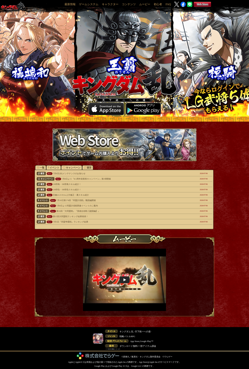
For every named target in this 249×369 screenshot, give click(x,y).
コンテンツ (129, 4)
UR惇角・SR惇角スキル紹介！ (107, 184)
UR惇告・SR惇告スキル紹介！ (107, 189)
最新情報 (70, 4)
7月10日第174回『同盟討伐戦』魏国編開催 (107, 200)
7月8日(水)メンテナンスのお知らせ (107, 173)
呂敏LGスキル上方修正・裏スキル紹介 (107, 195)
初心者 (158, 4)
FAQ (168, 4)
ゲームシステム (88, 4)
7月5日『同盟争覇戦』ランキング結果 (107, 221)
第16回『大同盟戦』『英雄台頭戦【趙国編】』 (107, 211)
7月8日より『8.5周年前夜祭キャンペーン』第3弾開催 (107, 178)
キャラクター (110, 4)
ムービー (144, 4)
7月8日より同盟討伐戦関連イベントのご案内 (107, 205)
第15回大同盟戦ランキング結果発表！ (107, 216)
